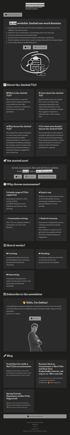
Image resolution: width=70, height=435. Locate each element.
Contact (35, 426)
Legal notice (35, 429)
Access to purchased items (35, 422)
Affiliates (35, 424)
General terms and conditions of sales (35, 431)
